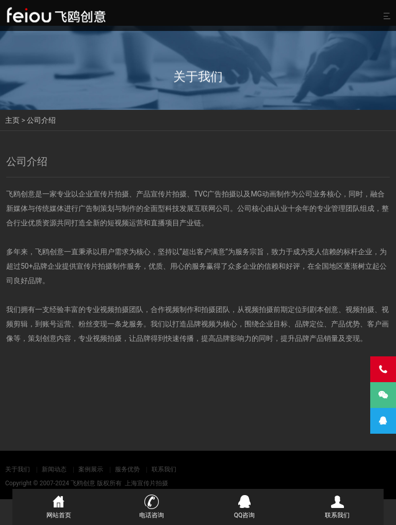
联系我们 (164, 469)
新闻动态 (54, 469)
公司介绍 (41, 120)
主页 (12, 120)
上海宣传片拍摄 (146, 483)
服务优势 (127, 469)
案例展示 (90, 469)
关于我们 (17, 469)
